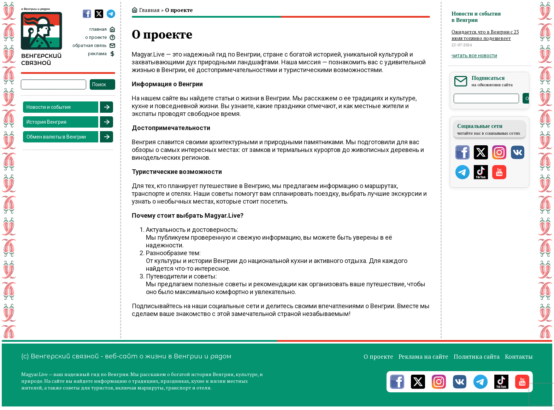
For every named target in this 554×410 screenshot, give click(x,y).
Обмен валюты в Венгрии (56, 137)
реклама (97, 53)
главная (98, 29)
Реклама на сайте (423, 356)
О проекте (378, 356)
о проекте (96, 37)
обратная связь (89, 45)
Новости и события (48, 107)
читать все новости (474, 55)
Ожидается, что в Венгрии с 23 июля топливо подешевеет (485, 35)
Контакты (519, 356)
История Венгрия (46, 122)
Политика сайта (477, 356)
